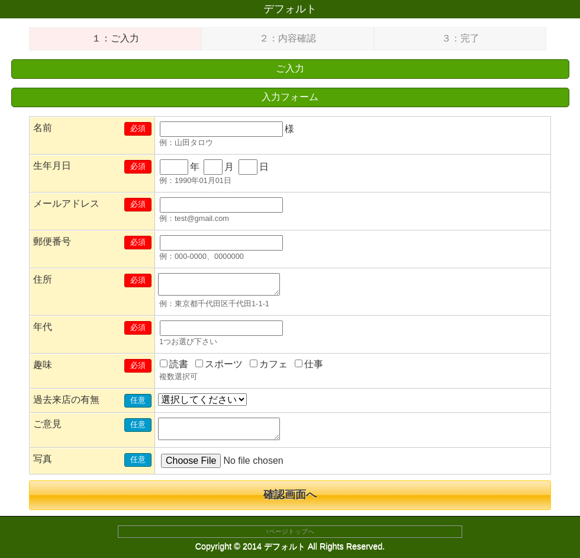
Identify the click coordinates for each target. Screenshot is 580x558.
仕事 (309, 364)
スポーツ (219, 364)
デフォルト (290, 9)
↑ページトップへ (290, 531)
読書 (174, 364)
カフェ (269, 364)
